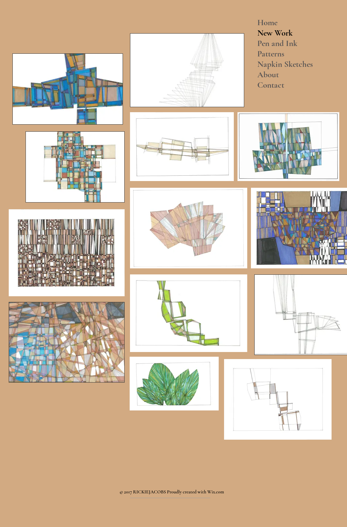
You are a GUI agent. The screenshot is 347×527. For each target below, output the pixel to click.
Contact (270, 85)
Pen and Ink (277, 43)
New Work (275, 33)
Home (267, 22)
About (268, 75)
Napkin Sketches (285, 64)
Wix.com (215, 492)
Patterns (270, 54)
